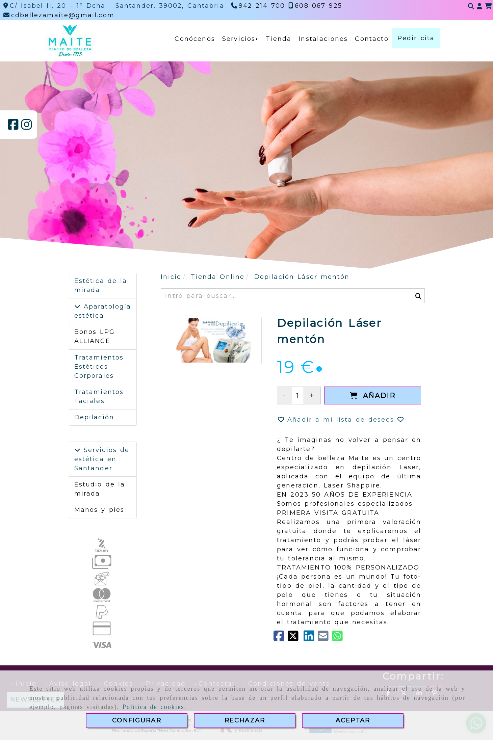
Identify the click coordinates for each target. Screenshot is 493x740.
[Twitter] (295, 638)
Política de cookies (153, 707)
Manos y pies (99, 509)
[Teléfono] (258, 5)
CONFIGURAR (136, 720)
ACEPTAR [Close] (353, 720)
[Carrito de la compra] (488, 6)
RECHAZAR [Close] (245, 720)
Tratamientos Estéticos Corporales (99, 366)
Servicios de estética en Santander (102, 459)
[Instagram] (26, 127)
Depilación (94, 417)
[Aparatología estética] (77, 306)
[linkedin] (311, 638)
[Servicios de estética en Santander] (77, 450)
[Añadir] (372, 395)
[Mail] (325, 638)
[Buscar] (471, 6)
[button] (479, 6)
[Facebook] (13, 127)
